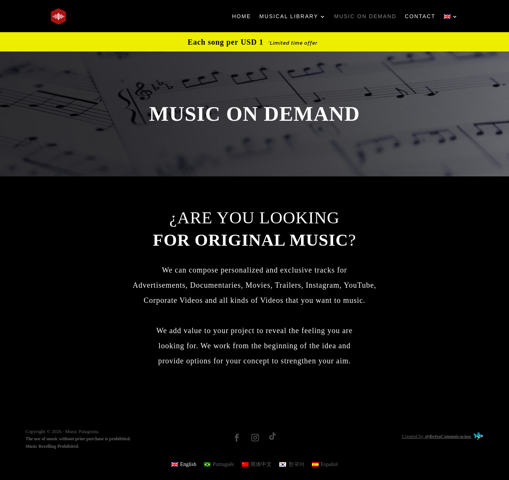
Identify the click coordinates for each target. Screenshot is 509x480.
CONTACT (420, 16)
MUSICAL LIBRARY (288, 16)
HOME (241, 16)
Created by (443, 436)
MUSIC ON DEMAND (365, 16)
